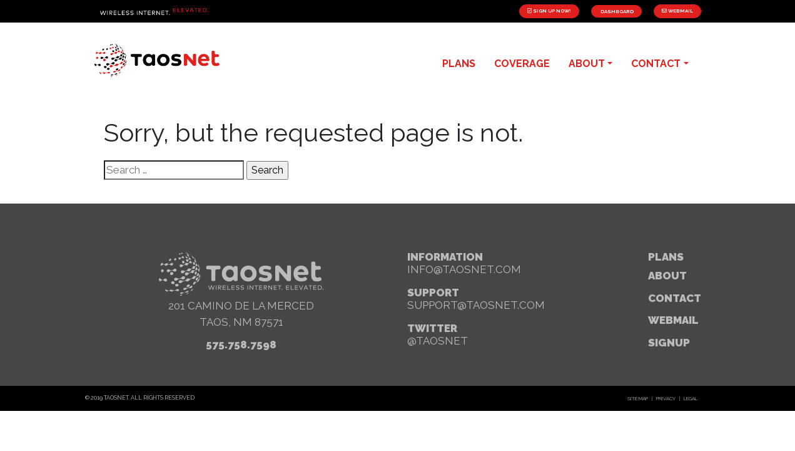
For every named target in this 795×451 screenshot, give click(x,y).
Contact (674, 298)
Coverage (522, 64)
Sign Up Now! (549, 11)
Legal (690, 398)
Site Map (637, 398)
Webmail (677, 11)
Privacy (666, 398)
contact (656, 64)
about (587, 64)
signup (669, 342)
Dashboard (616, 11)
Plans (666, 257)
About (667, 275)
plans (458, 64)
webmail (673, 320)
